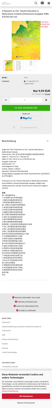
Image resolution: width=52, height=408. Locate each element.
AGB (3, 335)
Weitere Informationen (26, 403)
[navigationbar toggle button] (49, 3)
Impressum (6, 322)
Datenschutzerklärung (10, 391)
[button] (6, 100)
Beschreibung (9, 141)
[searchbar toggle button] (36, 3)
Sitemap (5, 348)
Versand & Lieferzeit (10, 367)
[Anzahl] (26, 100)
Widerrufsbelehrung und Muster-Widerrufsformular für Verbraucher (21, 329)
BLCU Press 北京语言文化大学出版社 (45, 24)
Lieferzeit (5, 81)
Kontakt (5, 344)
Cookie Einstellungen (9, 352)
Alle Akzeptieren (26, 396)
